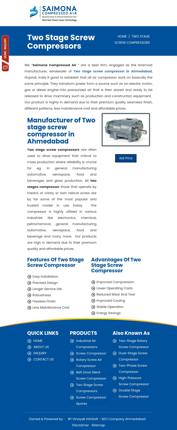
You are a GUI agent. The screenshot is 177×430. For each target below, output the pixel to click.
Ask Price (126, 158)
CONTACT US (43, 359)
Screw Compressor (91, 353)
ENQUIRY (40, 353)
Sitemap (98, 425)
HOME (122, 36)
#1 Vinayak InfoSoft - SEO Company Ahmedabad (106, 419)
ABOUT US (41, 347)
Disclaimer (80, 425)
